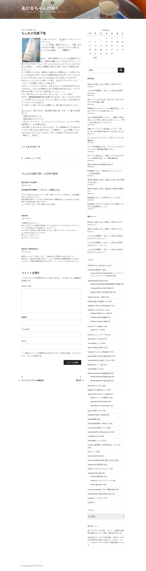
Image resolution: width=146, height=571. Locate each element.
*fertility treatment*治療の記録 (100, 377)
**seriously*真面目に (94, 270)
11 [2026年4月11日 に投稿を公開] (122, 42)
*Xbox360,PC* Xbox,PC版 (99, 406)
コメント (26, 286)
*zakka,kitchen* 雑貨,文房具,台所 (99, 494)
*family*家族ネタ (93, 369)
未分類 (89, 502)
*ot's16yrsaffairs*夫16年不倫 (100, 288)
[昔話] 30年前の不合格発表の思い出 (100, 164)
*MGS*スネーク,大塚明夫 (99, 397)
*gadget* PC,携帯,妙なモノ (97, 390)
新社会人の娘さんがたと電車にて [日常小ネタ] (104, 84)
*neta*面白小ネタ (93, 436)
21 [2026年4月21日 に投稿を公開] (101, 49)
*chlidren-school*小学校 (98, 321)
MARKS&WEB (35, 97)
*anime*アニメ (95, 330)
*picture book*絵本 (94, 456)
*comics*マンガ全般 (94, 326)
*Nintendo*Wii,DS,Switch (99, 401)
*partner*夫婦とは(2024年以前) (101, 292)
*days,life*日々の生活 (95, 339)
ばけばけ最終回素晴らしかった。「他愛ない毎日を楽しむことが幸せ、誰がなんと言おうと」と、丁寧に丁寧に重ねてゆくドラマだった (105, 119)
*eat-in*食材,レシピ (94, 343)
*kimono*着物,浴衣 (96, 476)
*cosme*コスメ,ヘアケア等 (33, 158)
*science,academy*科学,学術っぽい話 (100, 460)
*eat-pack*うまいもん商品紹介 (98, 352)
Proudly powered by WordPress (32, 566)
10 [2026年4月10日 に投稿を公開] (117, 42)
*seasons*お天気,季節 (95, 464)
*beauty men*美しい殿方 (96, 297)
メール (25, 329)
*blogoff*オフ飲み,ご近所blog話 (98, 306)
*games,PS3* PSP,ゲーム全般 (98, 394)
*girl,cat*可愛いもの (94, 411)
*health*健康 (91, 419)
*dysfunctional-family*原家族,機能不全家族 (105, 284)
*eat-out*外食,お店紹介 (95, 347)
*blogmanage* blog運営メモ (97, 301)
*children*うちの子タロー (96, 310)
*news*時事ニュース (94, 441)
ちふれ (62, 39)
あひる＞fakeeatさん (30, 249)
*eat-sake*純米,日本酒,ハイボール (99, 360)
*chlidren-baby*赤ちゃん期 (99, 313)
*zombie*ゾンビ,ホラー (95, 498)
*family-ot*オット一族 (95, 365)
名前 (24, 317)
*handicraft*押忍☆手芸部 (96, 415)
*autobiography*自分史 (95, 281)
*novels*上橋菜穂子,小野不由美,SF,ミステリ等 (103, 445)
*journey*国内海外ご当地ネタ (97, 423)
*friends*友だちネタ (94, 386)
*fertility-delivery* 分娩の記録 (100, 381)
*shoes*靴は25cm (96, 484)
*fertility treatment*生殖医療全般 (98, 373)
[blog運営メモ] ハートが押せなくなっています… (104, 197)
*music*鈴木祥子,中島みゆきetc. (98, 432)
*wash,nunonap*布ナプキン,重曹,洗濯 (100, 489)
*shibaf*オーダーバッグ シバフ (101, 480)
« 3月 (95, 57)
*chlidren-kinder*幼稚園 (98, 317)
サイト (24, 341)
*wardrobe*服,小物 (94, 473)
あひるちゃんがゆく (40, 8)
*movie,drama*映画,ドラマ (96, 428)
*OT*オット (91, 452)
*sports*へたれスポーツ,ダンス (98, 469)
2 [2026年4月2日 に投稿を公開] (111, 38)
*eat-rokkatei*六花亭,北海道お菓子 (99, 356)
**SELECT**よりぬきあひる (97, 265)
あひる (34, 30)
